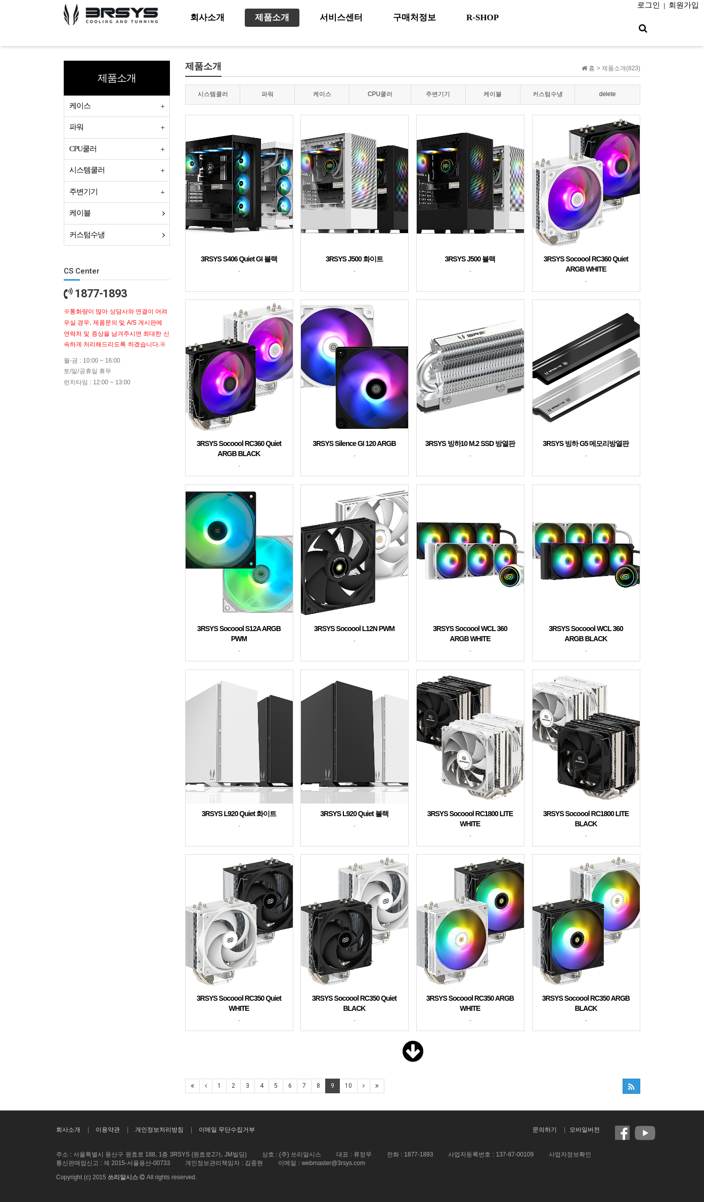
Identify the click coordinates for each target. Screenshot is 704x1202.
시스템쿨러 (213, 94)
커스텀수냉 (548, 94)
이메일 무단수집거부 (227, 1129)
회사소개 (68, 1129)
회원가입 (684, 5)
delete (607, 94)
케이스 (322, 94)
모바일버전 (584, 1129)
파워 (267, 94)
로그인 (648, 5)
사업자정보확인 (570, 1154)
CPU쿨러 (380, 94)
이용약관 (108, 1129)
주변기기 (438, 94)
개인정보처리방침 (159, 1129)
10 (348, 1085)
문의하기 (545, 1129)
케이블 (492, 94)
